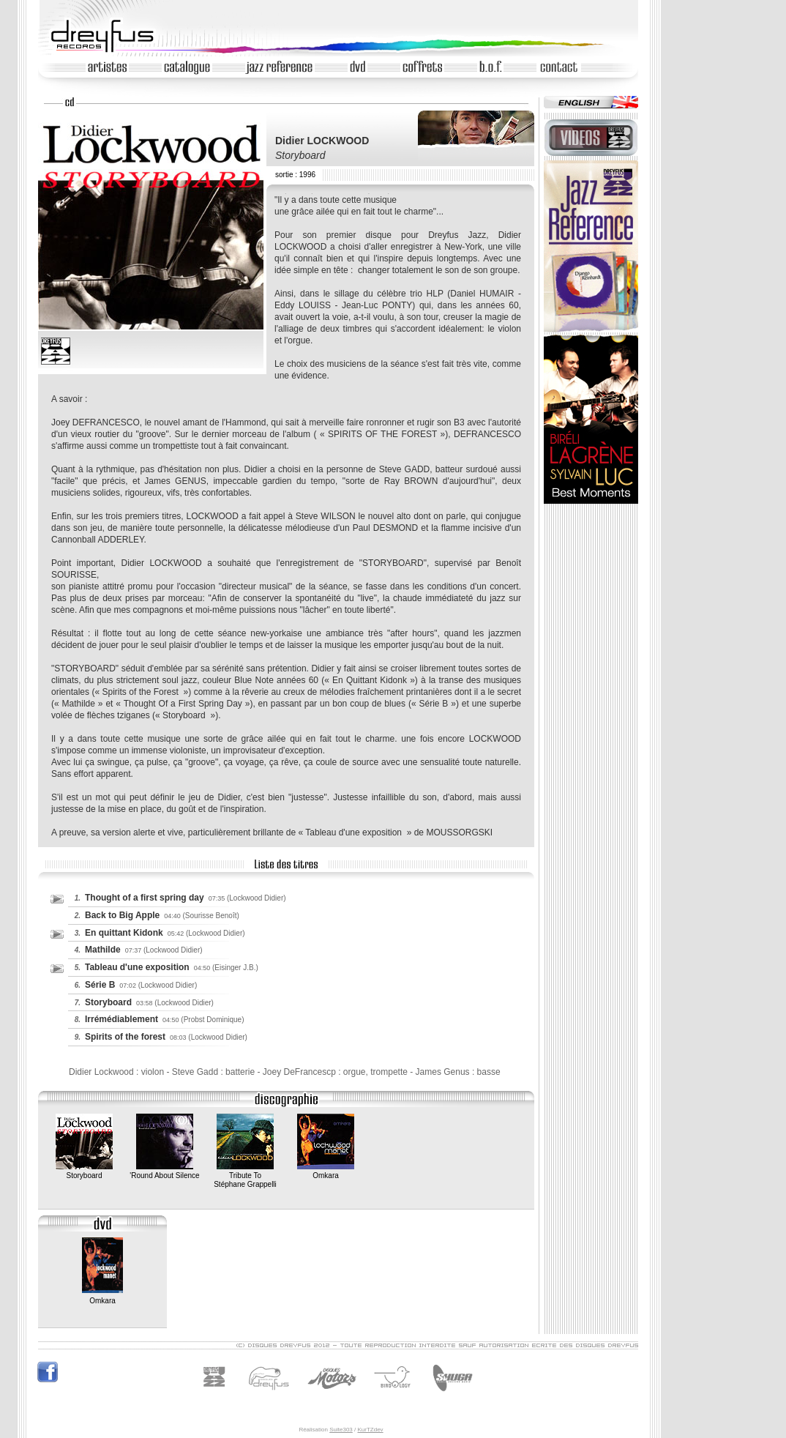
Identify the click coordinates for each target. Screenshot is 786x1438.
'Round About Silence (164, 1171)
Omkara (325, 1171)
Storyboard (84, 1171)
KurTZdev (370, 1429)
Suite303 (341, 1429)
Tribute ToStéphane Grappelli (245, 1176)
